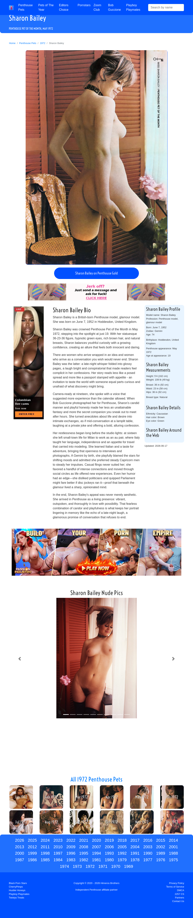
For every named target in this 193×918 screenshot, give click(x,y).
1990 (147, 853)
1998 (45, 853)
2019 (109, 840)
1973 (77, 866)
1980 (109, 859)
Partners (179, 897)
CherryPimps (16, 886)
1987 (19, 859)
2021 (83, 840)
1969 (128, 866)
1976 (160, 859)
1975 (173, 859)
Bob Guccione (114, 7)
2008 (83, 846)
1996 (70, 853)
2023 (58, 840)
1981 (96, 859)
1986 (32, 859)
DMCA (180, 890)
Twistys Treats (16, 897)
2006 (109, 846)
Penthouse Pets (25, 7)
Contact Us (178, 901)
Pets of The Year (46, 7)
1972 (42, 43)
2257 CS (179, 894)
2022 (70, 840)
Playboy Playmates (133, 7)
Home (12, 43)
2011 (45, 846)
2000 (19, 853)
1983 (70, 859)
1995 (83, 853)
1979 (122, 859)
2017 (134, 840)
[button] (19, 659)
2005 (122, 846)
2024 (45, 840)
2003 (147, 846)
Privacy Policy (176, 883)
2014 (173, 840)
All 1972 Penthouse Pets (96, 779)
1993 (109, 853)
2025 (32, 840)
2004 (134, 846)
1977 (147, 859)
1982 (83, 859)
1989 (160, 853)
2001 (173, 846)
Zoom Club (97, 7)
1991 (134, 853)
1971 (102, 866)
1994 (96, 853)
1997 (58, 853)
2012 (32, 846)
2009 (70, 846)
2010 (58, 846)
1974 (64, 866)
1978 (134, 859)
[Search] (166, 7)
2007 (96, 846)
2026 (19, 840)
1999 (32, 853)
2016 (147, 840)
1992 (122, 853)
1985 (45, 859)
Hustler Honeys (17, 890)
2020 (96, 840)
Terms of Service (175, 886)
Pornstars (84, 5)
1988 (173, 853)
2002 (160, 846)
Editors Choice (63, 7)
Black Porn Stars (18, 883)
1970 (115, 866)
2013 (19, 846)
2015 (160, 840)
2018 (122, 840)
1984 (58, 859)
